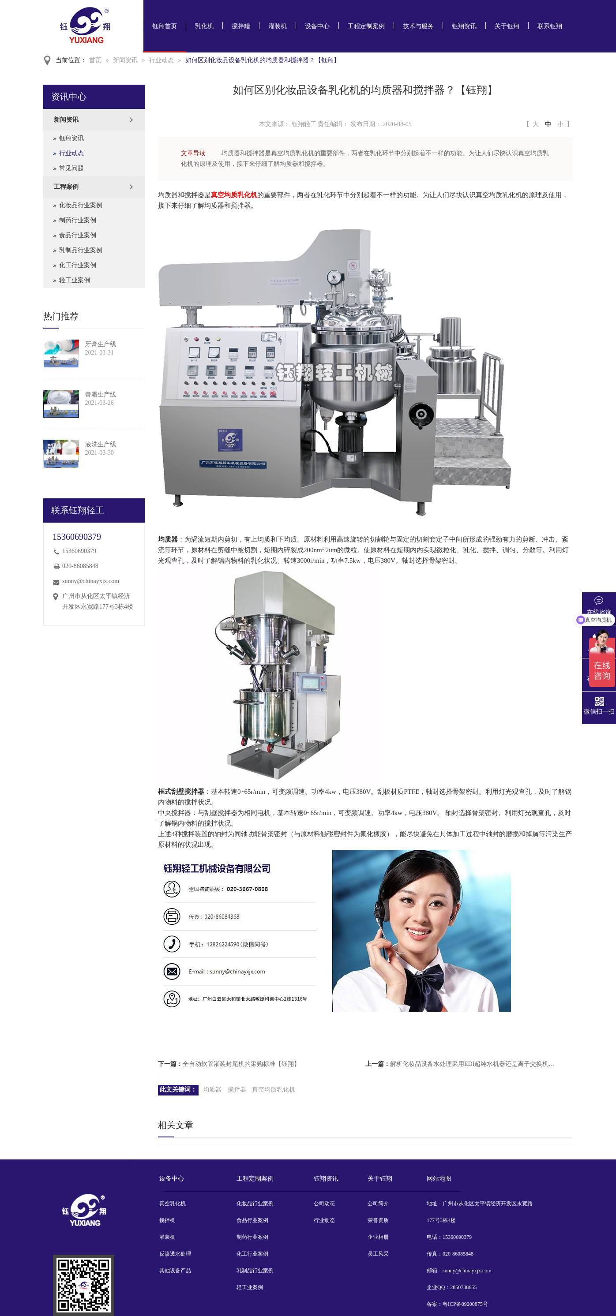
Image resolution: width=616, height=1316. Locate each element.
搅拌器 (237, 1089)
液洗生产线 (100, 444)
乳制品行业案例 (80, 250)
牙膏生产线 (100, 344)
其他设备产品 (175, 1270)
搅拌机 (167, 1220)
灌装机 (277, 26)
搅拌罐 (241, 26)
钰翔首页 (164, 26)
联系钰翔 (549, 26)
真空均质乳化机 (234, 194)
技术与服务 (418, 26)
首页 (95, 60)
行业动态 (161, 60)
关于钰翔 (507, 26)
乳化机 (204, 26)
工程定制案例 (366, 26)
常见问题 (71, 168)
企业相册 (378, 1237)
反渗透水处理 (175, 1254)
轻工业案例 (74, 280)
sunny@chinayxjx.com (90, 581)
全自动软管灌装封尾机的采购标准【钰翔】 (241, 1064)
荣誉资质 (378, 1220)
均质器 (212, 1089)
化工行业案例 (77, 265)
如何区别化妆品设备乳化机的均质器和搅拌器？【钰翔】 (262, 60)
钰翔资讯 (464, 26)
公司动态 (324, 1203)
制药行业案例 (77, 220)
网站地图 (439, 1178)
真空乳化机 (172, 1203)
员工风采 (378, 1254)
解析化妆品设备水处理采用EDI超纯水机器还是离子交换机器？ (473, 1064)
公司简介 (378, 1203)
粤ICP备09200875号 (465, 1304)
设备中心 (317, 26)
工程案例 (66, 186)
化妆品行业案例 (80, 205)
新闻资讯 (125, 60)
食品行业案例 (77, 235)
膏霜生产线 (100, 394)
